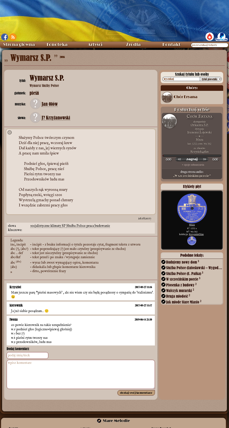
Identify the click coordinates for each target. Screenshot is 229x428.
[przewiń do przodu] (204, 159)
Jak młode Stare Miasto (183, 302)
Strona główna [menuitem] (19, 44)
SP (64, 223)
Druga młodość (178, 296)
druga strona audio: (192, 174)
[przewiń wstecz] (179, 159)
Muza (199, 140)
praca (90, 223)
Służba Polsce (76, 223)
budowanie (102, 223)
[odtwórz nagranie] (192, 159)
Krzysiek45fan (196, 234)
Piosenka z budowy (181, 284)
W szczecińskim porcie (183, 279)
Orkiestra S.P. (199, 125)
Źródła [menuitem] (133, 44)
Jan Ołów (50, 104)
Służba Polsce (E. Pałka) (184, 273)
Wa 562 (207, 143)
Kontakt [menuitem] (171, 44)
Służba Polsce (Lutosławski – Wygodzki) (194, 267)
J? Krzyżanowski (56, 118)
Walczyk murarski (180, 290)
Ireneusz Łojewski (199, 132)
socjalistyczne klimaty (46, 223)
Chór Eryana (185, 97)
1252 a (195, 143)
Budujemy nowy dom (182, 262)
